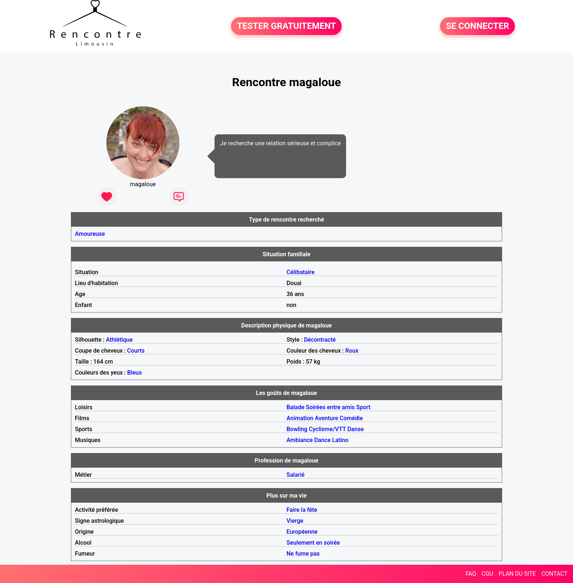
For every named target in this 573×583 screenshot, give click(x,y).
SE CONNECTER (477, 26)
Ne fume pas (303, 553)
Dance (322, 440)
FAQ (471, 573)
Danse (355, 429)
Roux (351, 350)
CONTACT (554, 573)
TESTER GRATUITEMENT (286, 26)
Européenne (302, 531)
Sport (363, 407)
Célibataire (300, 272)
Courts (136, 350)
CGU (487, 573)
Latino (340, 440)
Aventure (326, 418)
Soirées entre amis (330, 407)
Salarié (295, 474)
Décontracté (320, 339)
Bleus (134, 372)
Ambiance (299, 440)
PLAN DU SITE (517, 573)
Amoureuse (90, 233)
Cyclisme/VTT (327, 429)
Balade (295, 407)
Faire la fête (301, 509)
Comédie (351, 418)
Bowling (296, 429)
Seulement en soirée (313, 542)
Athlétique (119, 339)
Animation (299, 418)
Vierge (294, 520)
